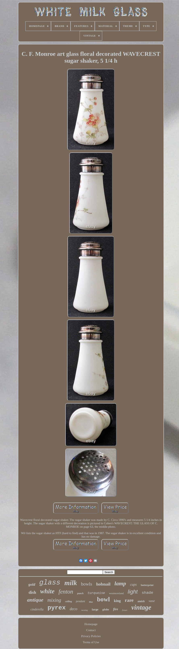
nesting (84, 610)
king (117, 601)
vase (152, 601)
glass (49, 583)
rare (129, 600)
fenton (65, 591)
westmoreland (116, 593)
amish (141, 601)
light (133, 592)
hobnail (103, 584)
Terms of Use (91, 642)
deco (73, 609)
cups (133, 585)
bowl (103, 599)
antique (35, 600)
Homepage (91, 624)
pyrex (57, 607)
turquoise (96, 593)
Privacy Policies (91, 636)
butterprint (147, 585)
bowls (86, 584)
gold (31, 584)
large (95, 609)
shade (147, 593)
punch (80, 593)
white (47, 591)
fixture (124, 610)
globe (105, 609)
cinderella (37, 609)
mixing (54, 600)
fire (115, 609)
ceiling (68, 601)
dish (32, 592)
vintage (141, 607)
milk (71, 583)
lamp (120, 583)
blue (91, 602)
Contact (91, 630)
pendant (80, 601)
